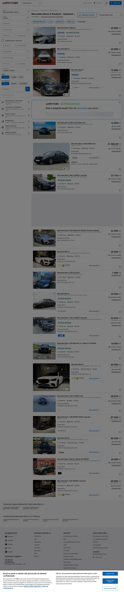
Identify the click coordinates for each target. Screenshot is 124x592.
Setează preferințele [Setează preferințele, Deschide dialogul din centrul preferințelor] (110, 588)
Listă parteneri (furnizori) (64, 584)
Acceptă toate (110, 573)
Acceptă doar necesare (110, 581)
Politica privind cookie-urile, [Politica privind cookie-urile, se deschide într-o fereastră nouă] (32, 586)
